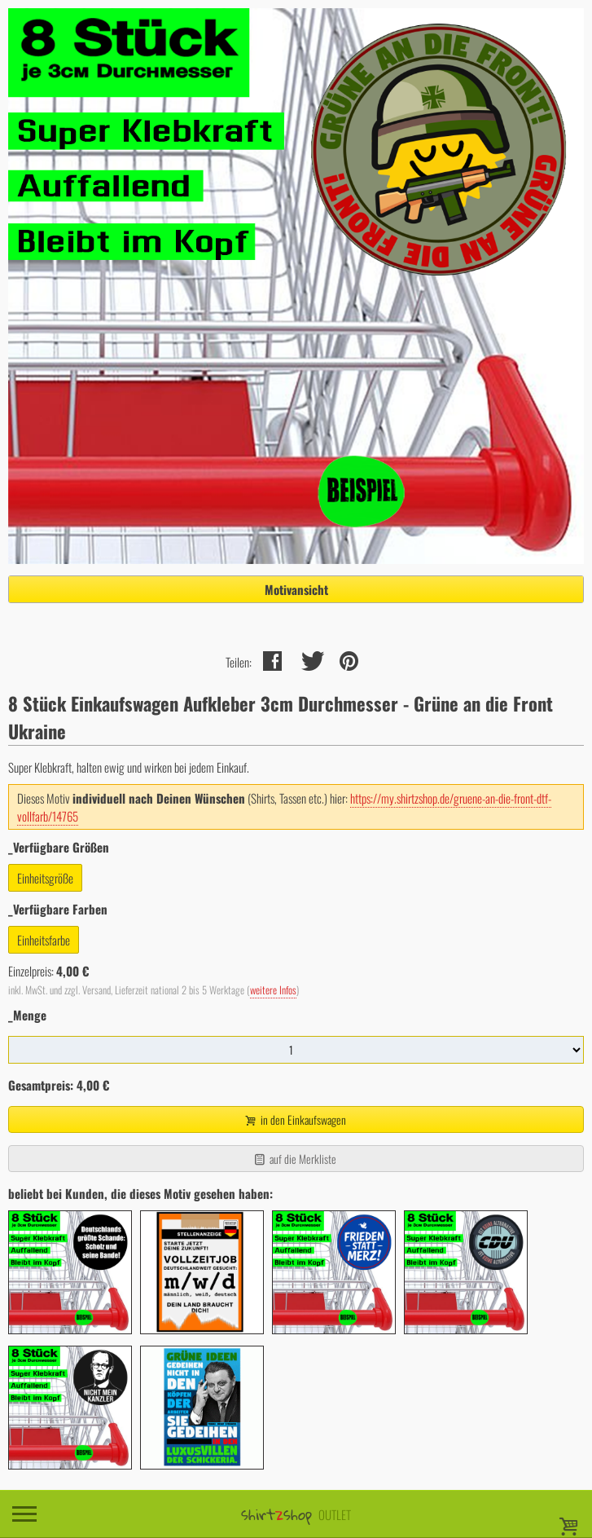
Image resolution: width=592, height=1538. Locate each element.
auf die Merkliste (294, 1158)
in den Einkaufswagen (294, 1119)
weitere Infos (273, 990)
